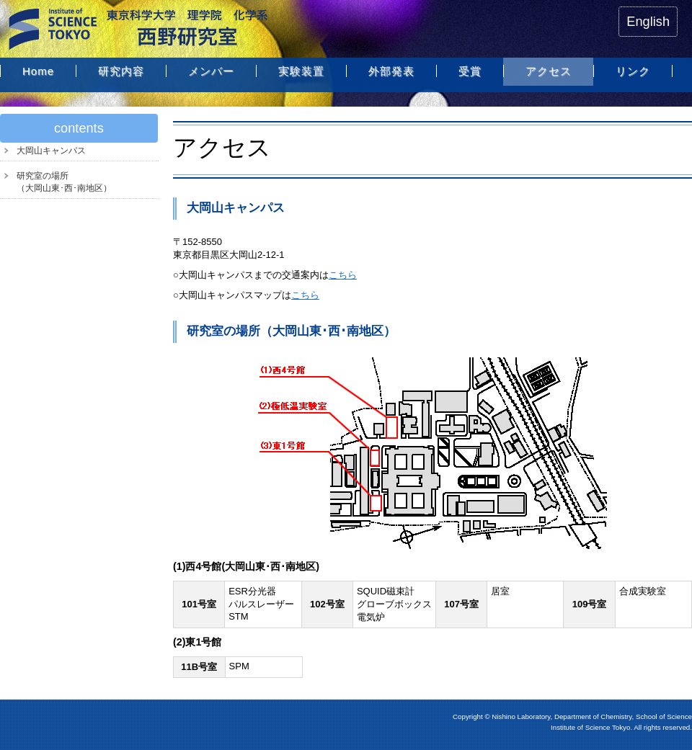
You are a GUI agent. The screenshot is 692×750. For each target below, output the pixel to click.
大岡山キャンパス (51, 151)
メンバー (211, 71)
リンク (633, 71)
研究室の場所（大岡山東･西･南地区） (64, 182)
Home (38, 71)
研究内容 (121, 71)
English (648, 21)
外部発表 (391, 71)
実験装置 (301, 71)
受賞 (470, 71)
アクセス (548, 71)
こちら (343, 274)
